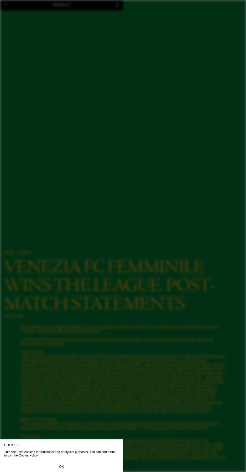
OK (61, 467)
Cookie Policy (28, 455)
